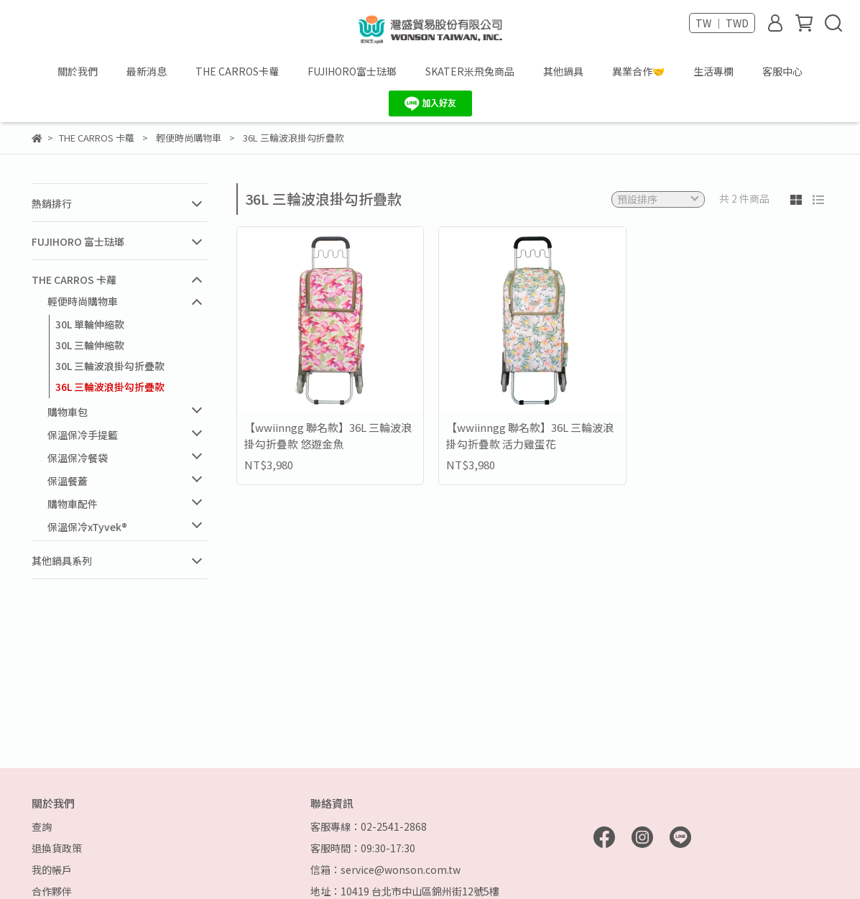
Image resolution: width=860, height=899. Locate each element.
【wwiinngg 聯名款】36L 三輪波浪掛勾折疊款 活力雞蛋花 (530, 435)
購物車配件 (72, 504)
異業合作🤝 (638, 71)
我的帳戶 (52, 869)
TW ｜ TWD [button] (722, 23)
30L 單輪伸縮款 (89, 324)
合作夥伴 (52, 891)
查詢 (42, 826)
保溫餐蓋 (67, 481)
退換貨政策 (57, 848)
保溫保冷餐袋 (77, 458)
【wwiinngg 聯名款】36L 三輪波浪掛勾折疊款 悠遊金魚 (328, 435)
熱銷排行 (52, 203)
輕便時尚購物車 (82, 301)
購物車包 (67, 412)
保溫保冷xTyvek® (87, 527)
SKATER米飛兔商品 (469, 71)
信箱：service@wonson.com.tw (385, 869)
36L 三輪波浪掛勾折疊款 (110, 386)
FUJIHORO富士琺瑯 (352, 71)
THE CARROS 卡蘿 (74, 279)
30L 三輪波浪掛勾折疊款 (110, 366)
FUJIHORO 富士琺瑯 (78, 241)
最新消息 (146, 71)
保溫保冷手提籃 (82, 435)
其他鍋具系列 (62, 560)
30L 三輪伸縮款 (89, 345)
